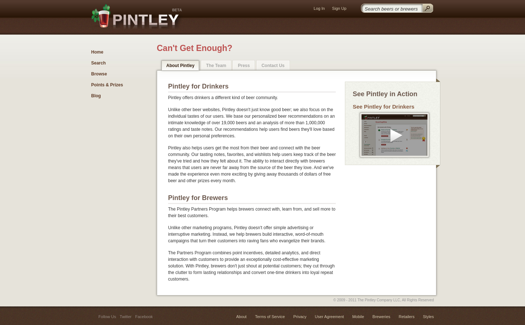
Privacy (299, 316)
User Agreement (329, 316)
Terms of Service (270, 316)
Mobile (358, 316)
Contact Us (272, 65)
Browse (99, 74)
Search (98, 63)
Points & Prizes (107, 84)
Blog (96, 95)
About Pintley (180, 65)
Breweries (381, 316)
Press (244, 65)
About (241, 316)
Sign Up (339, 8)
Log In (319, 8)
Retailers (407, 316)
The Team (216, 65)
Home (97, 52)
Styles (428, 316)
